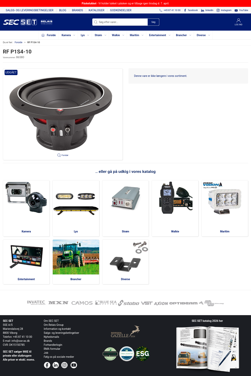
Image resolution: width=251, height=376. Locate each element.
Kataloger (96, 10)
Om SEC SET (51, 320)
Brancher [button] (184, 35)
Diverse (125, 279)
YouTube (243, 10)
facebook (193, 10)
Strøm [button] (101, 35)
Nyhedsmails (51, 336)
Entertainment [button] (160, 35)
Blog (62, 10)
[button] (63, 114)
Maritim (224, 231)
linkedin (209, 10)
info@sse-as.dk (20, 340)
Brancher (75, 279)
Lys (76, 231)
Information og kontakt (57, 328)
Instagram (226, 10)
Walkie (175, 231)
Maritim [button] (137, 35)
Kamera (26, 231)
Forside (18, 42)
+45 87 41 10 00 (22, 336)
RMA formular (52, 348)
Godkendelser (120, 10)
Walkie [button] (118, 35)
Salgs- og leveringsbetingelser (29, 10)
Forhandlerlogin (53, 344)
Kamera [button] (69, 35)
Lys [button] (85, 35)
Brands (77, 10)
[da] (22, 22)
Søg (153, 22)
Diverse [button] (203, 35)
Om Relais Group (54, 324)
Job (46, 352)
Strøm (125, 231)
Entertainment (26, 279)
